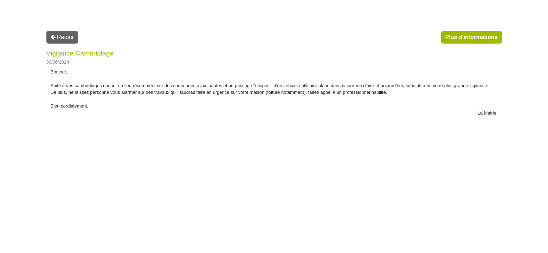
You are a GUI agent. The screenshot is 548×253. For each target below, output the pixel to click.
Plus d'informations (471, 37)
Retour (62, 37)
